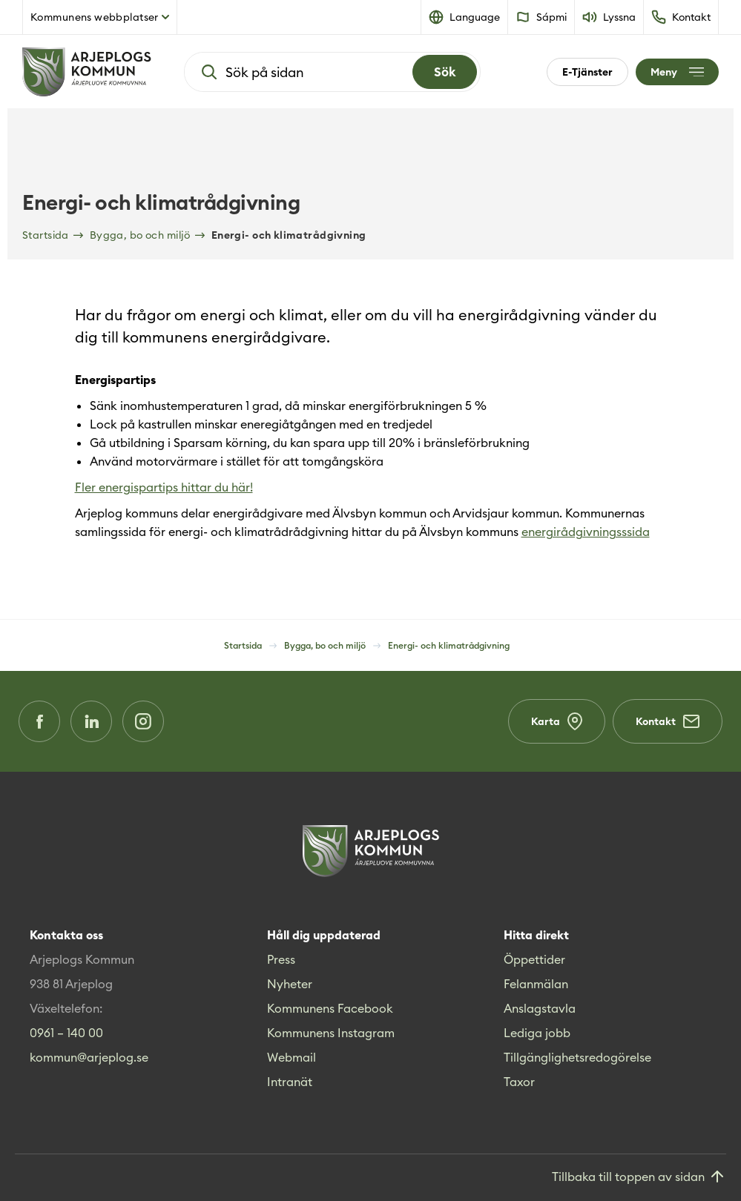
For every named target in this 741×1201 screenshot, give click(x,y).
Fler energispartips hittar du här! (164, 487)
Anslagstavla (540, 1008)
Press (281, 959)
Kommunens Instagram (331, 1032)
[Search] (444, 72)
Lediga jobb (537, 1032)
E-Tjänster (587, 72)
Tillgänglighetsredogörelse (577, 1057)
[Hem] (86, 71)
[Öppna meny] (677, 72)
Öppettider (534, 959)
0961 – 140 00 (66, 1032)
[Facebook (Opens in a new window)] (39, 721)
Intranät (289, 1081)
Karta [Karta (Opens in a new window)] (556, 721)
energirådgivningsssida (585, 531)
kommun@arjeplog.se (89, 1057)
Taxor (519, 1081)
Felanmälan (536, 983)
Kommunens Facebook (330, 1008)
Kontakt (667, 721)
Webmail (291, 1057)
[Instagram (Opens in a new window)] (143, 721)
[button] (464, 17)
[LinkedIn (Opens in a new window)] (91, 721)
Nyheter (289, 983)
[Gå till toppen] (639, 1177)
